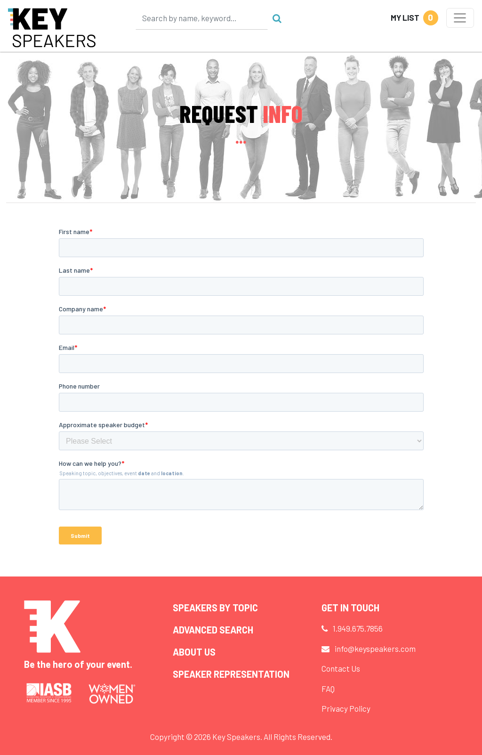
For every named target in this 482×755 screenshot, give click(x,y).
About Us (194, 652)
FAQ (328, 688)
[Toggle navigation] (460, 18)
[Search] (202, 18)
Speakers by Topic (215, 607)
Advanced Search (213, 629)
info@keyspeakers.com (375, 648)
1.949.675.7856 (358, 628)
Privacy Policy (345, 708)
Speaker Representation (231, 674)
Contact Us (340, 668)
